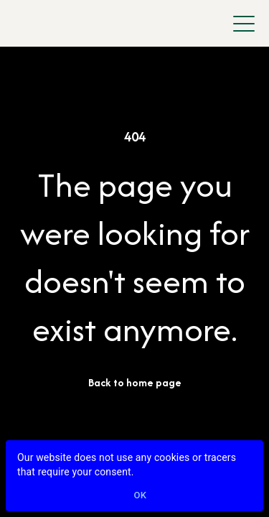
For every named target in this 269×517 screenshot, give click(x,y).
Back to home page (134, 382)
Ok (141, 496)
